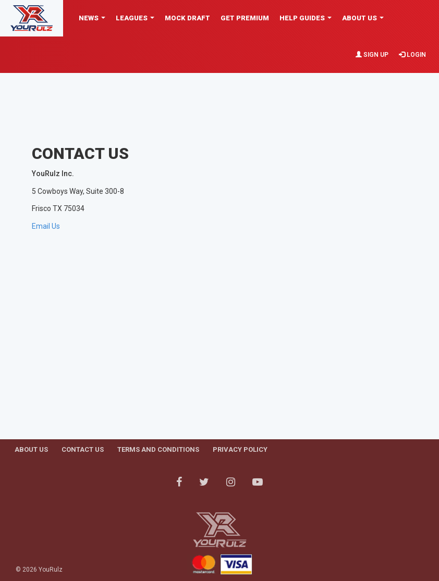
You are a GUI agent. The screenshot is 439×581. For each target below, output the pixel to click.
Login (412, 54)
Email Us (46, 226)
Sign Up (372, 54)
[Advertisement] (221, 96)
